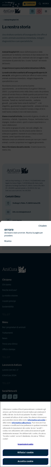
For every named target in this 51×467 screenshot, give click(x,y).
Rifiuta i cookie (26, 452)
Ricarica (7, 241)
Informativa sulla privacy (21, 423)
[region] (25, 434)
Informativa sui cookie (36, 420)
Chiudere (42, 226)
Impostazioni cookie (25, 444)
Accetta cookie (25, 461)
